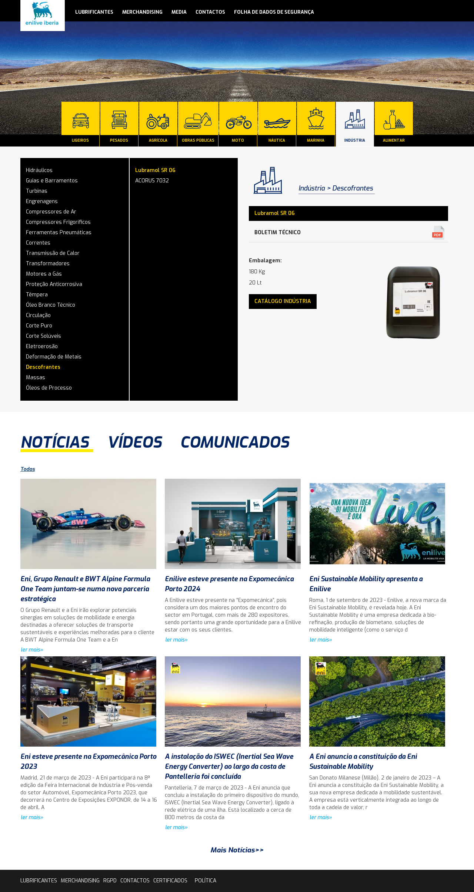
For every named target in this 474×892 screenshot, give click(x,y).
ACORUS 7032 (152, 180)
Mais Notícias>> (237, 850)
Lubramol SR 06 (155, 170)
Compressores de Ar (51, 211)
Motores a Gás (44, 273)
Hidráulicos (39, 170)
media (179, 12)
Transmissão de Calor (53, 253)
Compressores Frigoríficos (58, 222)
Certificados (170, 880)
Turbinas (36, 191)
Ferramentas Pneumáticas (58, 232)
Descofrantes (43, 367)
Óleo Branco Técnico (50, 305)
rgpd (110, 880)
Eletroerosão (42, 346)
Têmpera (37, 294)
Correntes (38, 242)
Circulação (38, 315)
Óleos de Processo (49, 387)
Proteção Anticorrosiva (54, 284)
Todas (27, 469)
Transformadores (48, 263)
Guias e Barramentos (52, 180)
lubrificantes (94, 12)
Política (205, 880)
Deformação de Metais (53, 356)
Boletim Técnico (277, 232)
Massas (35, 377)
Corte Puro (39, 325)
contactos (210, 12)
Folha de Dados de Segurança (274, 12)
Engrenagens (42, 201)
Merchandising (142, 12)
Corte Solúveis (43, 336)
